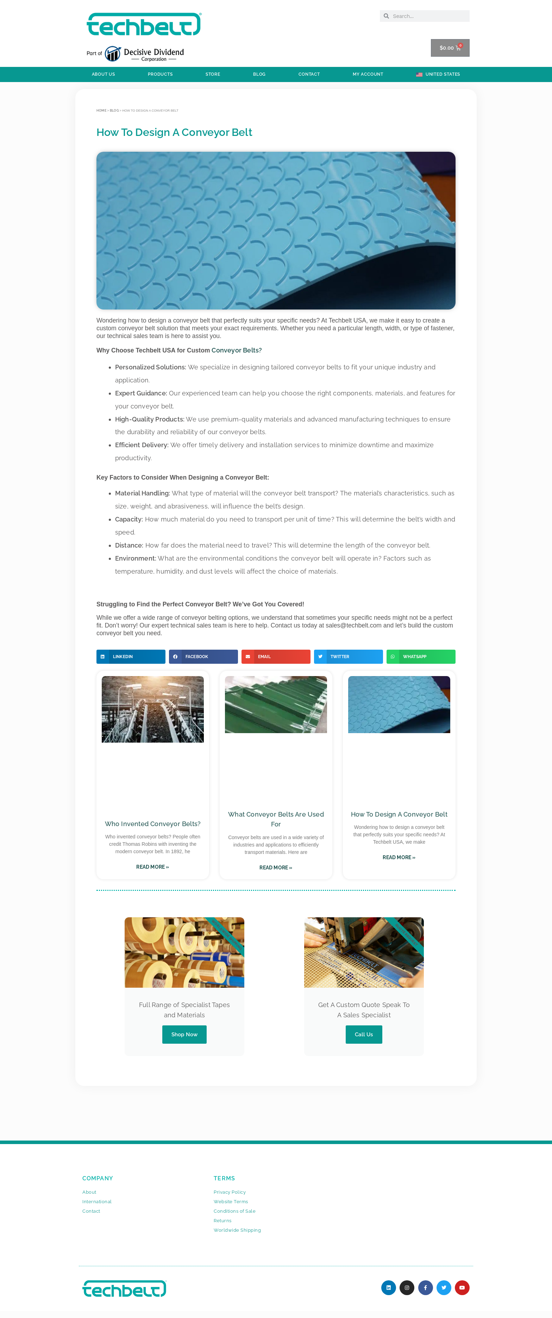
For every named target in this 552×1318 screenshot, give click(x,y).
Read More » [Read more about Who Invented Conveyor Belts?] (152, 867)
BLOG (259, 74)
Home (101, 110)
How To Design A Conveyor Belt (399, 814)
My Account (368, 74)
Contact (309, 74)
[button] (130, 657)
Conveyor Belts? (237, 350)
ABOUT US (103, 74)
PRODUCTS (160, 74)
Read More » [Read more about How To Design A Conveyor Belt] (399, 857)
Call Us (364, 1034)
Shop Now (184, 1034)
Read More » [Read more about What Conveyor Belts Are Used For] (275, 867)
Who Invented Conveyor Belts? (153, 823)
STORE (213, 74)
